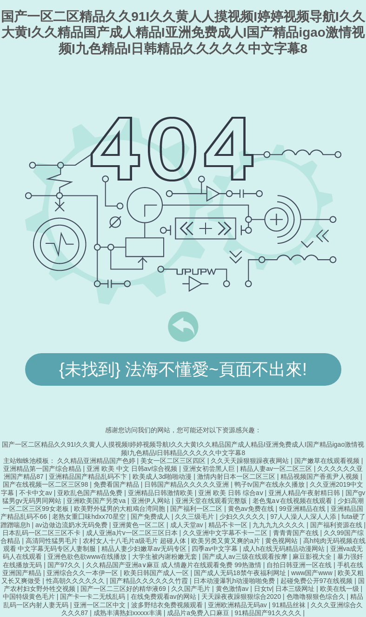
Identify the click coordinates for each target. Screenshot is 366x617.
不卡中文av (36, 492)
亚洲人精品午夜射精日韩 (305, 492)
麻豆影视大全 (313, 556)
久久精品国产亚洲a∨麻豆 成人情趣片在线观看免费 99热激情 (174, 565)
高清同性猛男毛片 (53, 540)
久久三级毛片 (195, 516)
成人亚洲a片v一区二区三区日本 (133, 533)
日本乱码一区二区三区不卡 (42, 533)
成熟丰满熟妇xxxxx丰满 (128, 613)
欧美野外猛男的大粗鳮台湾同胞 (120, 508)
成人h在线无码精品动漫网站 (284, 548)
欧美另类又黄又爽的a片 (226, 540)
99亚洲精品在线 (303, 508)
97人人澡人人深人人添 (304, 516)
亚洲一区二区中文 (100, 605)
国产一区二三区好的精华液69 (123, 588)
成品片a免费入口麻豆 (199, 613)
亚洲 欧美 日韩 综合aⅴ (231, 492)
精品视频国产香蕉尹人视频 (320, 476)
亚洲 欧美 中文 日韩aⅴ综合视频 (133, 468)
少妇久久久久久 (243, 516)
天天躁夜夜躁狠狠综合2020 (242, 596)
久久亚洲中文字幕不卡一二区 (226, 533)
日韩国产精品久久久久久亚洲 (187, 484)
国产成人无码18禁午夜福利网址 (240, 573)
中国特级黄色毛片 (30, 596)
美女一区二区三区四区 (173, 460)
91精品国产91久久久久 (268, 613)
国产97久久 (64, 565)
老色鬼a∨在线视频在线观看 (293, 500)
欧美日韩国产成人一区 (157, 573)
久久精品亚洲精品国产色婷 (97, 460)
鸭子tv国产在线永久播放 (270, 484)
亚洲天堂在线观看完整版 (212, 500)
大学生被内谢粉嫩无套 (165, 556)
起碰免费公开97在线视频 (317, 580)
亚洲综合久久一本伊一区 (83, 573)
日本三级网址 (295, 588)
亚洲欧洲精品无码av (238, 605)
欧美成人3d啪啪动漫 (163, 476)
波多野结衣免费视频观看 (168, 605)
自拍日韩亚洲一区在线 (299, 565)
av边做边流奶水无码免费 (72, 525)
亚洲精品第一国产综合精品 (43, 468)
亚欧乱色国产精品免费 (90, 492)
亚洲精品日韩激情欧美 (161, 492)
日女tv (263, 588)
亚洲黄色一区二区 (139, 525)
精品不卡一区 (228, 525)
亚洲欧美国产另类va (97, 500)
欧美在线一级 (340, 588)
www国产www (312, 573)
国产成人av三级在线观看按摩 (245, 556)
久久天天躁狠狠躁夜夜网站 (251, 460)
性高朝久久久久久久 (76, 580)
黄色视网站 (282, 540)
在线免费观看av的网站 (164, 596)
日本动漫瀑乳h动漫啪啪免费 (235, 580)
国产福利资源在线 (337, 525)
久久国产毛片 (191, 588)
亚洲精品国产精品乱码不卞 (89, 476)
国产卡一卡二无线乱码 (93, 596)
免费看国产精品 (117, 484)
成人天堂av (187, 525)
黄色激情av (233, 588)
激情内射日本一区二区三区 (237, 476)
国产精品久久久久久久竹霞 (150, 580)
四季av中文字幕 (216, 548)
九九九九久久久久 (279, 525)
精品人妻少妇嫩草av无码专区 (144, 548)
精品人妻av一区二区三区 (277, 468)
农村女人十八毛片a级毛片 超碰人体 (135, 540)
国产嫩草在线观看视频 (327, 460)
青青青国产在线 (296, 533)
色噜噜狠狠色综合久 (316, 596)
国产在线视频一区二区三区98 (46, 484)
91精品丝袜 (289, 605)
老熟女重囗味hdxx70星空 (89, 516)
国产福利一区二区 (197, 508)
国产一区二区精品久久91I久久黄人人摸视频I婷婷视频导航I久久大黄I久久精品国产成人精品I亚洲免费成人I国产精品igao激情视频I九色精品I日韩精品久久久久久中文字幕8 (183, 32)
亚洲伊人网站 (151, 500)
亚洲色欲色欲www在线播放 (87, 556)
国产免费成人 (151, 516)
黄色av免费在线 (252, 508)
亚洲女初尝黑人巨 (210, 468)
